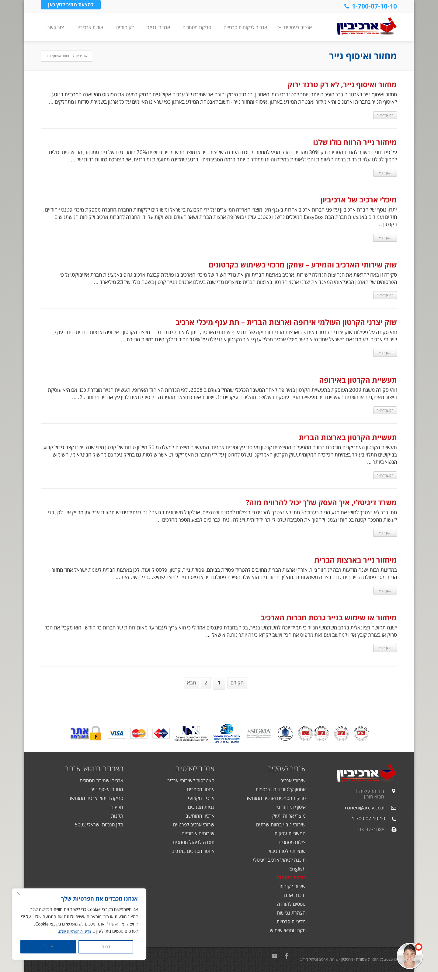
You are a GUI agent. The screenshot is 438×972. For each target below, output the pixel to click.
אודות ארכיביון (89, 27)
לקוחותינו (125, 27)
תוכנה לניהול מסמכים (193, 842)
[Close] (18, 894)
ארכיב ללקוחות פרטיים (245, 27)
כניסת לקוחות (291, 877)
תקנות (117, 815)
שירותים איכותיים (198, 833)
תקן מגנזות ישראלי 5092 (99, 824)
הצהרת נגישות (291, 912)
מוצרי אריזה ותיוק (289, 815)
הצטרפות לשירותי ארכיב (190, 780)
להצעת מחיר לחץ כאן (71, 5)
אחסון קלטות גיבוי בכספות (280, 789)
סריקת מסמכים (196, 27)
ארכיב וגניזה (158, 27)
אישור (48, 947)
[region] (79, 924)
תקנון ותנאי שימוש (288, 930)
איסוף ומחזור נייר (289, 807)
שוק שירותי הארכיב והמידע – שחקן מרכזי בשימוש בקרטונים (303, 265)
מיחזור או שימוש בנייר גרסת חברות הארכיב (329, 617)
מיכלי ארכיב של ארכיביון (359, 200)
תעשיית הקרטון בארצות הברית (348, 437)
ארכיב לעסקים (295, 27)
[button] (410, 956)
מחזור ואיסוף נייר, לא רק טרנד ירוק (342, 84)
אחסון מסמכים (200, 789)
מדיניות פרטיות (291, 921)
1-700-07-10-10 (370, 6)
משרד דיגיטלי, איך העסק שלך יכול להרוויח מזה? (321, 502)
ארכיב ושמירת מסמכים (101, 780)
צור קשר (55, 27)
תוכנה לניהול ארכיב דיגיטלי (279, 860)
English (297, 868)
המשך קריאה (385, 115)
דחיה (106, 947)
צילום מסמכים (292, 842)
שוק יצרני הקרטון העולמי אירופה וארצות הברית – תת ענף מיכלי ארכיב (286, 322)
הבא (191, 682)
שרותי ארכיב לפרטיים (193, 824)
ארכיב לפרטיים (194, 768)
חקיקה (116, 807)
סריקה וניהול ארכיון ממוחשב (95, 798)
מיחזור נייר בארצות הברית (355, 560)
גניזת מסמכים (201, 807)
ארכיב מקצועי (201, 798)
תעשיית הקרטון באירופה (358, 380)
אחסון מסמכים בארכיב (193, 851)
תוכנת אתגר (294, 895)
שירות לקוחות (292, 886)
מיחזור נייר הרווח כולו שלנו (355, 142)
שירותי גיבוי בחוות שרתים (281, 824)
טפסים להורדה (291, 904)
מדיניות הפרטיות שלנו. (72, 931)
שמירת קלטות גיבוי (287, 851)
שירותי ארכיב (293, 780)
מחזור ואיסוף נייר (107, 789)
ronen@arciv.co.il (364, 807)
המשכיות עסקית (290, 833)
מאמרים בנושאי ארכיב (94, 768)
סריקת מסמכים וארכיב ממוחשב (275, 798)
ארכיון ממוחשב (200, 815)
